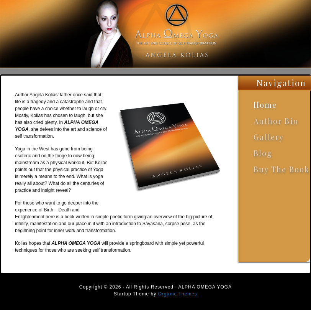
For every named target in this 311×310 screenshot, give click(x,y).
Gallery (269, 137)
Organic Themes (177, 294)
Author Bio (276, 120)
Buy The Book (281, 169)
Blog (263, 153)
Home (265, 104)
